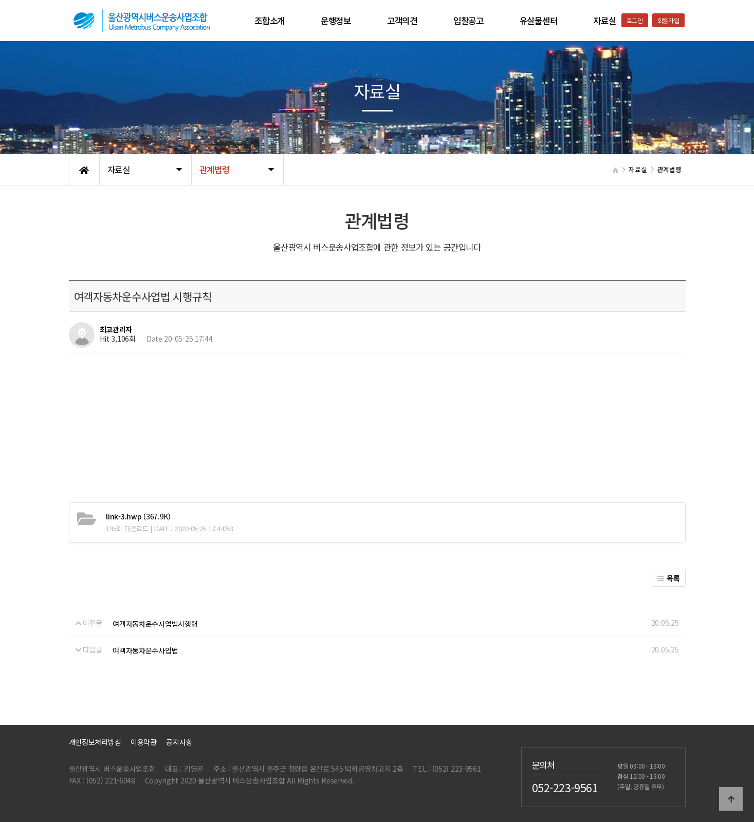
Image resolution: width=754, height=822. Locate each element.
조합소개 (269, 20)
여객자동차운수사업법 (145, 650)
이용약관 (144, 742)
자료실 (604, 20)
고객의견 (402, 20)
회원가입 (668, 20)
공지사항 (179, 742)
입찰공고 (468, 20)
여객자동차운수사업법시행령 (155, 624)
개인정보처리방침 (95, 742)
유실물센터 (539, 20)
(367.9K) (138, 516)
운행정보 (336, 20)
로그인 (635, 20)
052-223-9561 (565, 787)
